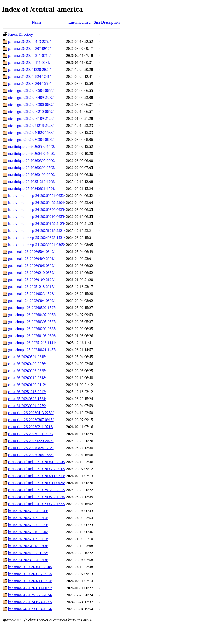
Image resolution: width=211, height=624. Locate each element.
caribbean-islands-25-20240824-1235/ (36, 497)
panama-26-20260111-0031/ (29, 62)
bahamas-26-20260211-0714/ (30, 581)
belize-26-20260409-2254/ (28, 518)
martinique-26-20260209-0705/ (31, 168)
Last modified (80, 22)
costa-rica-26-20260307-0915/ (31, 420)
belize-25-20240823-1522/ (28, 553)
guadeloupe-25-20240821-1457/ (32, 350)
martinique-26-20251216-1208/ (31, 182)
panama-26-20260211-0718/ (29, 55)
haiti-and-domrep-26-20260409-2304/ (36, 203)
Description (110, 22)
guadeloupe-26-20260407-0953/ (32, 315)
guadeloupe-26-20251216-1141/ (32, 343)
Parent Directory (20, 34)
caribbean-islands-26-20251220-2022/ (36, 490)
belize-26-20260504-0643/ (28, 511)
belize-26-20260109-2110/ (28, 539)
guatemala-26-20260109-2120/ (31, 280)
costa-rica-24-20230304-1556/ (31, 455)
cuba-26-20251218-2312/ (27, 392)
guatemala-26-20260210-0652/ (31, 273)
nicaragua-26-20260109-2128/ (31, 119)
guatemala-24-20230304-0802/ (31, 301)
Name (36, 22)
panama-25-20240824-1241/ (29, 76)
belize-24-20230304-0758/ (28, 560)
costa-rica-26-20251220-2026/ (31, 441)
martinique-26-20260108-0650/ (31, 175)
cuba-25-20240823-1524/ (27, 399)
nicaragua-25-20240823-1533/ (31, 133)
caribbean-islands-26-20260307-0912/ (36, 469)
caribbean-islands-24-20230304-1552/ (36, 504)
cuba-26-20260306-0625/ (27, 371)
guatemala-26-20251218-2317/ (31, 287)
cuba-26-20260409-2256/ (27, 364)
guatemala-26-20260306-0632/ (31, 266)
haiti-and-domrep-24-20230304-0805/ (36, 245)
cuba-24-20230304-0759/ (27, 406)
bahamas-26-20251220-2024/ (30, 595)
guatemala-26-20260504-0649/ (31, 252)
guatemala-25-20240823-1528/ (31, 294)
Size (97, 22)
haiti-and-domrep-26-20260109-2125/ (36, 224)
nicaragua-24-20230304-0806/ (31, 140)
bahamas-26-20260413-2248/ (30, 567)
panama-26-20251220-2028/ (29, 69)
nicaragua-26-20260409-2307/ (31, 97)
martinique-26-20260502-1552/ (31, 147)
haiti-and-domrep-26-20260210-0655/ (36, 217)
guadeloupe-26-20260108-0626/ (32, 336)
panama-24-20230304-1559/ (29, 83)
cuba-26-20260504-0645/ (27, 357)
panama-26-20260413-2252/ (29, 41)
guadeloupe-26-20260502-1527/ (32, 308)
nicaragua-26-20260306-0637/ (31, 104)
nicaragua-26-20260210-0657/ (31, 111)
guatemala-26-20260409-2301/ (31, 259)
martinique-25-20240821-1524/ (31, 189)
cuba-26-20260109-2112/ (27, 385)
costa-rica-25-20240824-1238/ (31, 448)
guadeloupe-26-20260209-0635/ (32, 329)
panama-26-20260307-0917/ (29, 48)
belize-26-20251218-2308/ (28, 546)
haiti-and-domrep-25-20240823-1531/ (36, 238)
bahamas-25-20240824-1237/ (30, 602)
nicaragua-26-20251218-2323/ (31, 126)
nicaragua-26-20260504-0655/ (31, 90)
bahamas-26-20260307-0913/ (30, 574)
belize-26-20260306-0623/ (28, 525)
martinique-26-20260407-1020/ (31, 154)
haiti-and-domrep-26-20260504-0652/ (36, 196)
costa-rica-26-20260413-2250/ (31, 413)
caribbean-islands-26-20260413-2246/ (36, 462)
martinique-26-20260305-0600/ (31, 161)
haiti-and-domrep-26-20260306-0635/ (36, 210)
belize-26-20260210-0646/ (28, 532)
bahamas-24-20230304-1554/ (30, 609)
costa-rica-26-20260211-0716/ (30, 427)
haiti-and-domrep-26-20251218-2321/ (36, 231)
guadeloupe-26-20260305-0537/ (32, 322)
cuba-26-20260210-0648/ (27, 378)
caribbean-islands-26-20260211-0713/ (36, 476)
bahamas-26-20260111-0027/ (30, 588)
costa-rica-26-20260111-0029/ (30, 434)
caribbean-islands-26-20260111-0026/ (36, 483)
